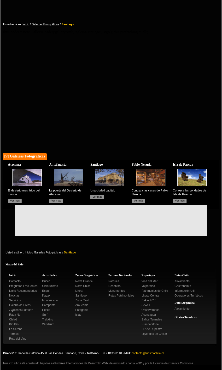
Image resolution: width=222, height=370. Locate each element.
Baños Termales (151, 319)
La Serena (15, 329)
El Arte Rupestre (151, 329)
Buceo (46, 281)
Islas (78, 314)
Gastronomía (183, 286)
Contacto (15, 281)
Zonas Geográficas (86, 275)
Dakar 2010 (148, 300)
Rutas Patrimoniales (121, 295)
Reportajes (148, 275)
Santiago (81, 295)
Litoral (79, 290)
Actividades (49, 275)
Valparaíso (148, 286)
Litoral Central (150, 295)
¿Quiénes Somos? (21, 310)
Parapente (48, 305)
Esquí (46, 290)
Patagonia (81, 310)
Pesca (46, 310)
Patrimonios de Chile (154, 290)
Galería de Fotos (19, 305)
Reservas (114, 286)
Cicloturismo (50, 286)
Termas (13, 334)
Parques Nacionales (120, 275)
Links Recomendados (23, 290)
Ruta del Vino (17, 338)
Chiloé (13, 319)
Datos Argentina (185, 302)
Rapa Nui (15, 314)
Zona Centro (83, 300)
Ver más (15, 200)
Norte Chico (82, 286)
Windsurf (47, 324)
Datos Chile (182, 275)
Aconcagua (148, 314)
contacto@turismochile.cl (148, 353)
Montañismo (50, 300)
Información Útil (184, 290)
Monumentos (116, 290)
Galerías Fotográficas (45, 24)
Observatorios (150, 310)
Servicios (15, 300)
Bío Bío (13, 324)
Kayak (46, 295)
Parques (113, 281)
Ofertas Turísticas (186, 317)
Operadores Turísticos (189, 295)
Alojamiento (182, 281)
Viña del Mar (149, 281)
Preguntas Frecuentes (23, 286)
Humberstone (150, 324)
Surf (44, 314)
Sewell (145, 305)
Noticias (14, 295)
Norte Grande (84, 281)
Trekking (47, 319)
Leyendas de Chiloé (154, 334)
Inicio (26, 24)
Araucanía (81, 305)
